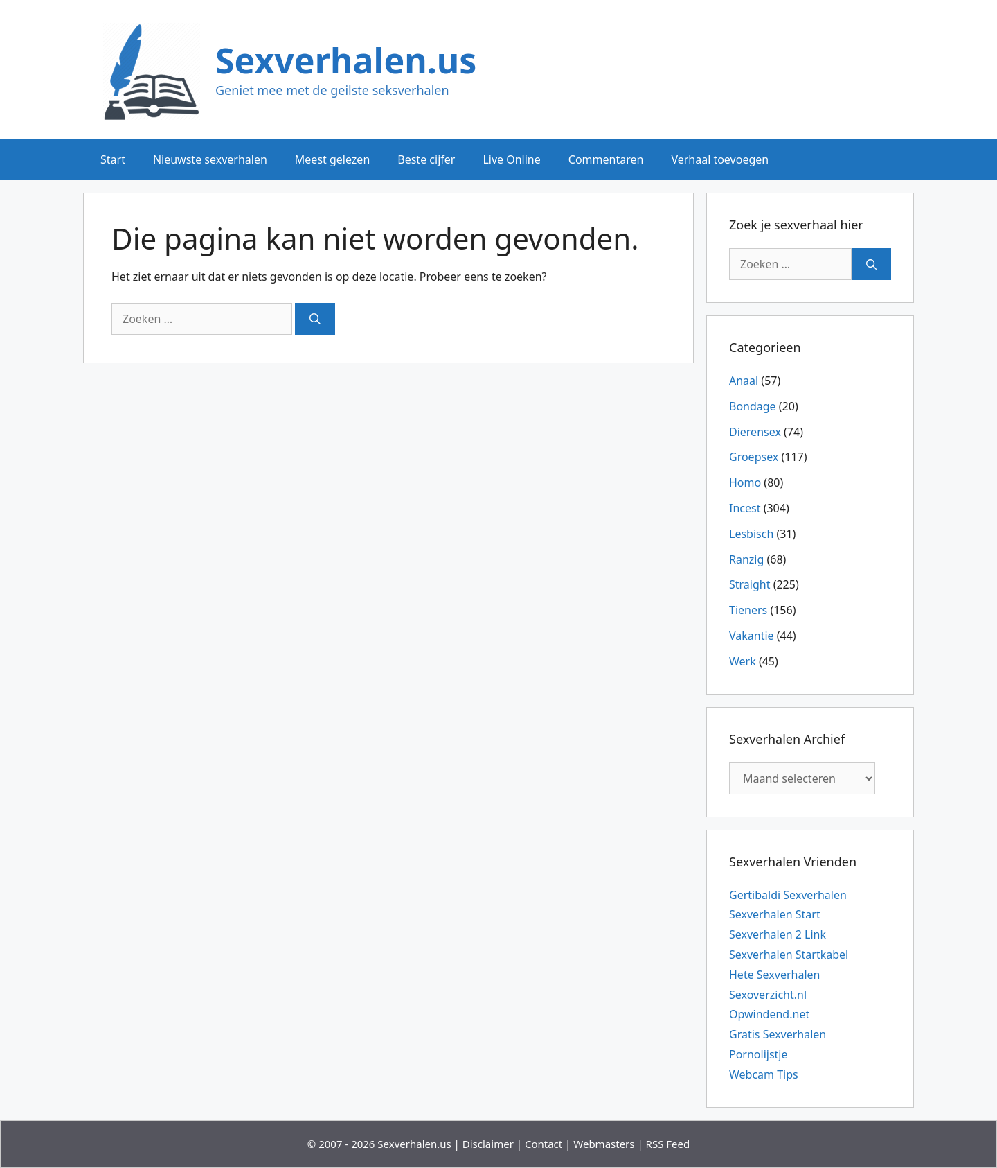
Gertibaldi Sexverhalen (788, 895)
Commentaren (606, 159)
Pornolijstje (758, 1054)
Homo (745, 482)
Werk (742, 661)
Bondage (752, 406)
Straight (749, 584)
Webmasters (603, 1144)
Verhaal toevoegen (720, 159)
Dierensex (755, 431)
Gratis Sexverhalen (777, 1034)
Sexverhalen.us (345, 60)
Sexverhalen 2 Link (777, 934)
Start (112, 159)
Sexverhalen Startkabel (788, 954)
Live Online (511, 159)
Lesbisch (751, 533)
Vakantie (751, 635)
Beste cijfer (426, 159)
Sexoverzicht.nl (768, 994)
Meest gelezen (332, 159)
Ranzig (746, 559)
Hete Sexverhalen (774, 974)
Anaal (743, 380)
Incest (744, 508)
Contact (543, 1144)
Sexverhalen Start (774, 914)
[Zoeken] (315, 319)
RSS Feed (668, 1144)
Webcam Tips (763, 1074)
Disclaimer (488, 1144)
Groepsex (753, 456)
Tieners (748, 610)
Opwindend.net (769, 1014)
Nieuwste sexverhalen (210, 159)
